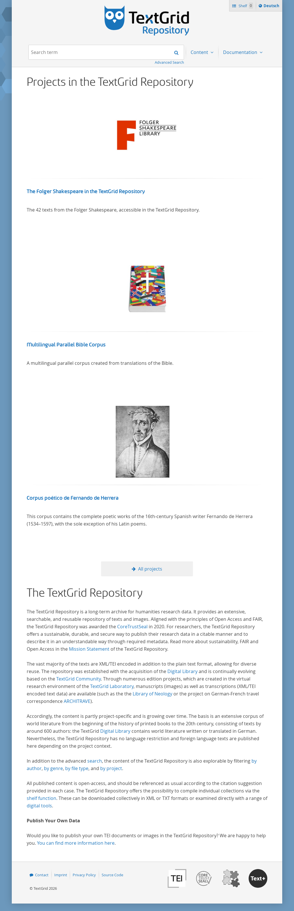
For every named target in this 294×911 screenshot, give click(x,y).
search (94, 761)
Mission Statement (89, 649)
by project (111, 768)
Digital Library (182, 671)
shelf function (41, 798)
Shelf (245, 6)
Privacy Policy (84, 874)
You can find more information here (76, 843)
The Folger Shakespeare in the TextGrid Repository (86, 191)
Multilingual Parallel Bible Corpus (66, 345)
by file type (76, 768)
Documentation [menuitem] (240, 52)
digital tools (39, 806)
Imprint (60, 874)
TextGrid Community (78, 679)
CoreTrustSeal (132, 626)
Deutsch (272, 6)
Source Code (112, 874)
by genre (53, 768)
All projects (150, 569)
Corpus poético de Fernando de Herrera (73, 498)
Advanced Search (169, 62)
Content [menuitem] (200, 52)
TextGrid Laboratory (112, 686)
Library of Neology (152, 694)
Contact (42, 874)
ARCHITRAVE (77, 701)
